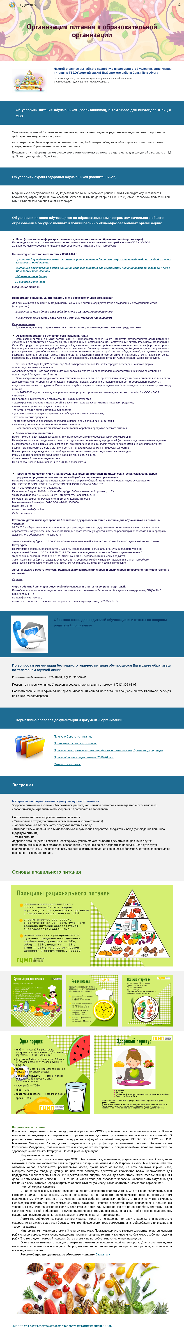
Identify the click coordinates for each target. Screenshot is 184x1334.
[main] (92, 30)
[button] (4, 5)
